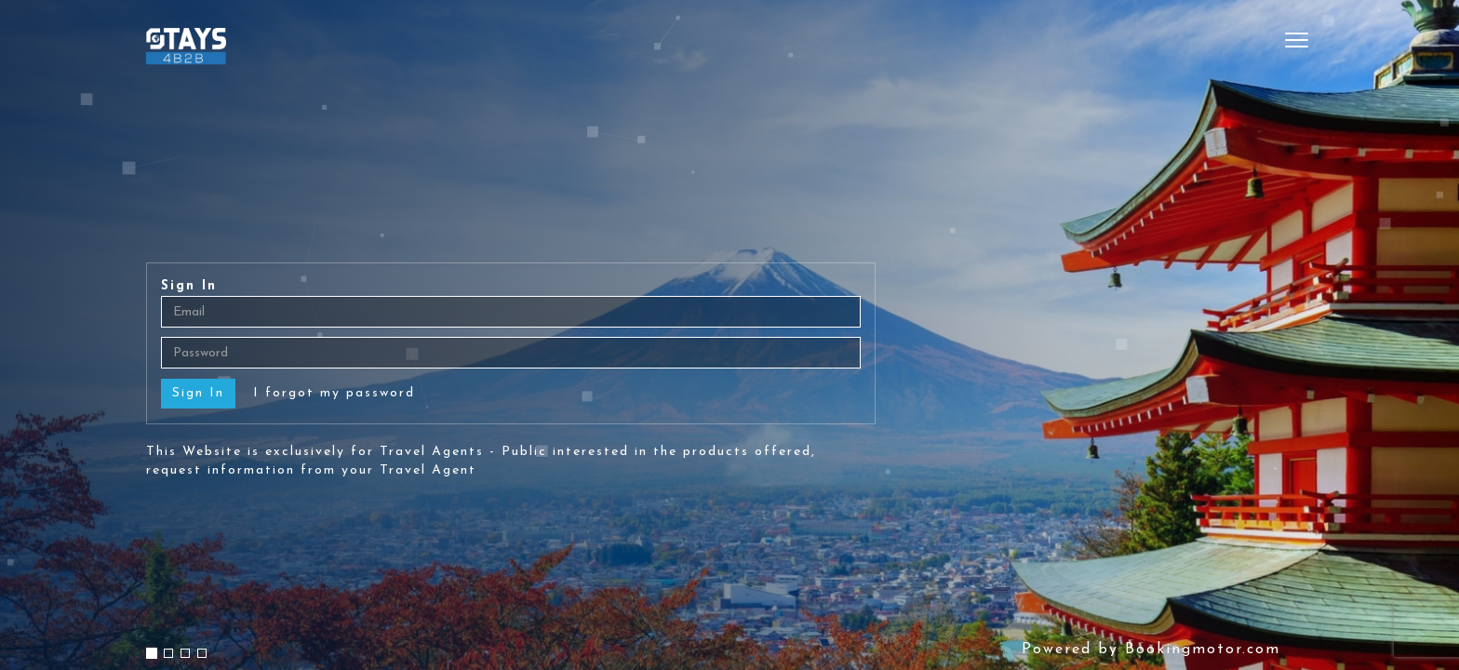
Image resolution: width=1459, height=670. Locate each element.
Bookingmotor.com (1202, 649)
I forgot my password (334, 393)
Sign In (189, 286)
